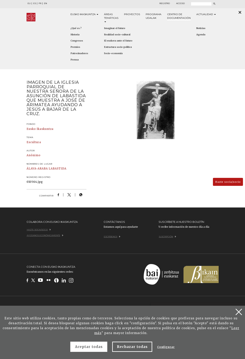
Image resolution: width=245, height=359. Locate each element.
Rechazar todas (132, 347)
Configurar (166, 347)
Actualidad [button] (206, 14)
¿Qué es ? (76, 28)
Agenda (200, 34)
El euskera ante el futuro (118, 40)
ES (34, 3)
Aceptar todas (89, 347)
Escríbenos (112, 236)
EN (45, 3)
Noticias (200, 28)
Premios (75, 47)
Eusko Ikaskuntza (40, 129)
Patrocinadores (79, 53)
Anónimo (33, 155)
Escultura (34, 142)
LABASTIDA (57, 168)
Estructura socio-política (118, 47)
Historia (74, 34)
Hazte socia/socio (228, 181)
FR (40, 3)
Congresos (76, 40)
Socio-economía (113, 53)
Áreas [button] (111, 17)
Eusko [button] (84, 14)
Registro (164, 3)
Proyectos (132, 14)
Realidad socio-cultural (117, 34)
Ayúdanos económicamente (45, 235)
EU (29, 3)
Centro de (179, 16)
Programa (153, 16)
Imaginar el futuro (114, 28)
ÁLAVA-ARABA (37, 168)
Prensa (74, 59)
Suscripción (167, 236)
